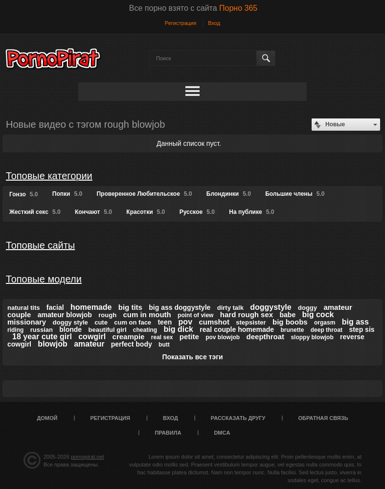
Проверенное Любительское (144, 193)
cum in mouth (147, 314)
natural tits (23, 307)
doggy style (70, 322)
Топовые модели (44, 279)
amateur (89, 344)
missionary (26, 322)
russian (41, 329)
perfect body (131, 344)
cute (101, 322)
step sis (361, 329)
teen (165, 322)
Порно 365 (238, 8)
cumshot (214, 322)
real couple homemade (237, 329)
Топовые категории (49, 175)
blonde (70, 329)
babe (288, 315)
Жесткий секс (35, 212)
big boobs (290, 322)
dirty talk (230, 307)
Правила (168, 433)
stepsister (251, 322)
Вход (214, 23)
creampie (129, 336)
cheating (145, 329)
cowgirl (92, 336)
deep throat (326, 329)
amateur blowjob (65, 315)
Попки (67, 193)
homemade (91, 307)
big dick (178, 329)
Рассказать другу (238, 418)
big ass (355, 322)
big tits (130, 307)
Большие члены (294, 193)
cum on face (132, 322)
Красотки (145, 212)
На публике (251, 212)
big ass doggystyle (179, 307)
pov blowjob (222, 337)
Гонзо (23, 194)
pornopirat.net (87, 457)
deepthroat (266, 336)
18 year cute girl (42, 336)
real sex (162, 337)
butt (164, 344)
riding (15, 329)
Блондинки (228, 193)
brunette (292, 329)
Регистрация (180, 23)
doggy (307, 307)
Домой (47, 418)
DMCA (222, 433)
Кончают (93, 212)
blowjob (52, 344)
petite (189, 336)
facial (55, 307)
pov (185, 322)
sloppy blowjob (312, 337)
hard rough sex (246, 314)
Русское (197, 212)
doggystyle (270, 307)
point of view (195, 315)
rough (107, 315)
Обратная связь (323, 418)
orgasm (324, 322)
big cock (318, 314)
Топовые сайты (40, 245)
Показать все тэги (192, 357)
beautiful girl (108, 329)
